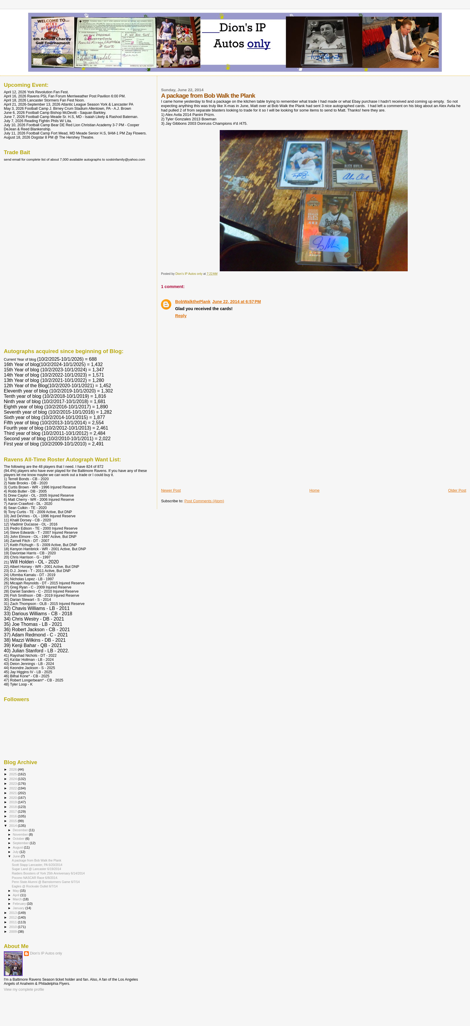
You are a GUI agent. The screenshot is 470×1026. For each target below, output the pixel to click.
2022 (13, 788)
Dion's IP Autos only (46, 953)
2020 (13, 797)
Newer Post (171, 490)
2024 (13, 779)
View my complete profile (24, 989)
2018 (13, 807)
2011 (13, 922)
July (16, 852)
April (16, 895)
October (19, 838)
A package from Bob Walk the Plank (36, 860)
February (20, 903)
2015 (13, 821)
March (18, 899)
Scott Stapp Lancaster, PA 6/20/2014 (37, 865)
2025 (13, 774)
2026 (13, 769)
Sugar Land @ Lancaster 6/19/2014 (36, 869)
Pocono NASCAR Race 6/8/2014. (35, 877)
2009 (13, 931)
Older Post (457, 490)
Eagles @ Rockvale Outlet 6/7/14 (35, 886)
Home (314, 490)
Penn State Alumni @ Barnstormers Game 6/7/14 (46, 882)
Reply (181, 315)
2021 (13, 793)
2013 (13, 912)
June (17, 856)
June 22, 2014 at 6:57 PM (236, 301)
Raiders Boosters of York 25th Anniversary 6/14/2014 (48, 873)
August (18, 847)
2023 (13, 783)
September (21, 843)
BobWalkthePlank (192, 301)
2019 (13, 802)
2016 (13, 816)
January (19, 908)
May (16, 890)
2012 (13, 917)
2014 (13, 825)
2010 (13, 927)
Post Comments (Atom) (204, 501)
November (21, 834)
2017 (13, 811)
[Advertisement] (205, 446)
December (21, 830)
